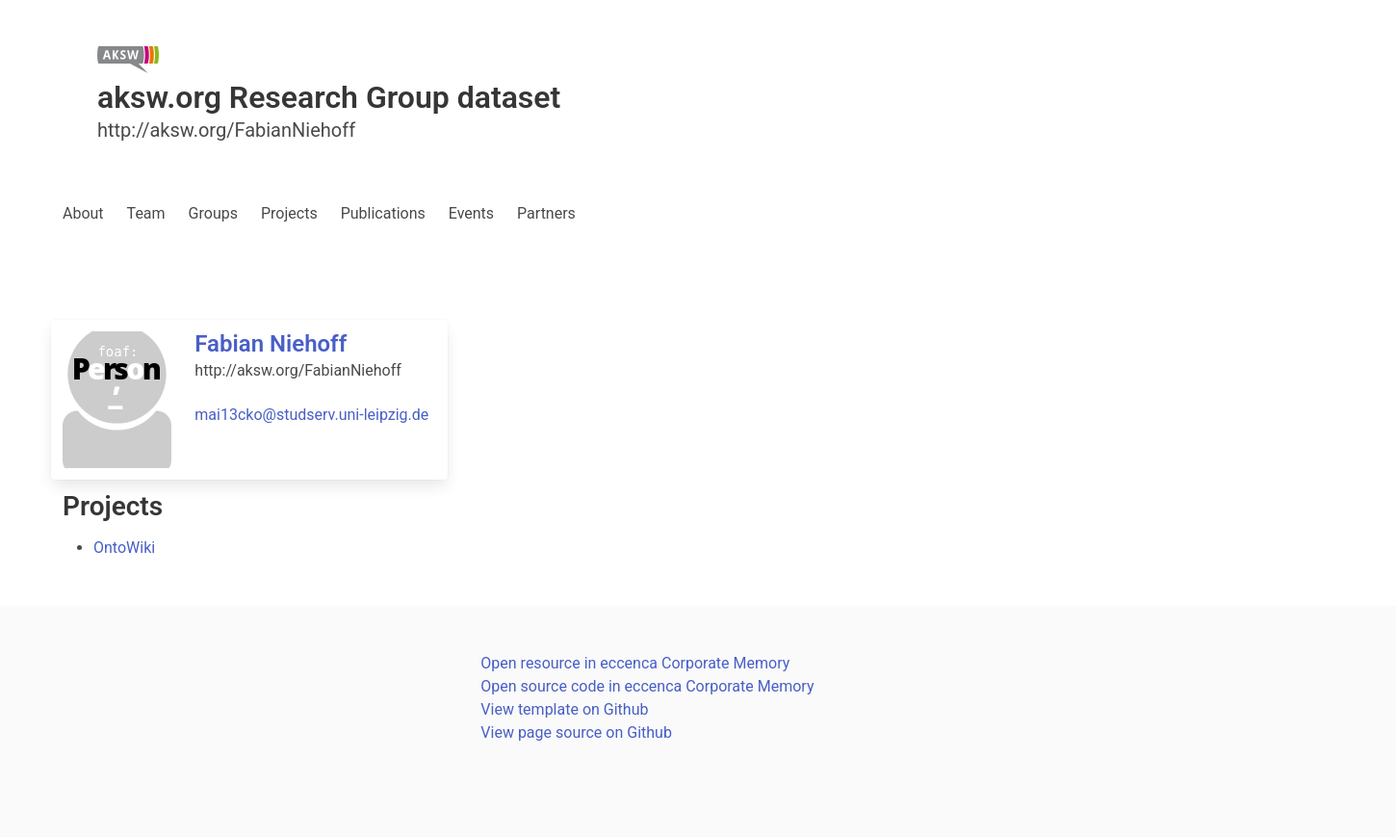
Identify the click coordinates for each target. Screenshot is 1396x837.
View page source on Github (576, 732)
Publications (383, 213)
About (83, 213)
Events (471, 213)
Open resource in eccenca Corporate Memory (634, 663)
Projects (289, 213)
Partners (546, 213)
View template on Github (564, 709)
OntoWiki (124, 547)
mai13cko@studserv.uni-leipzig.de (311, 414)
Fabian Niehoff (270, 343)
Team (146, 213)
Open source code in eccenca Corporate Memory (647, 686)
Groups (213, 213)
